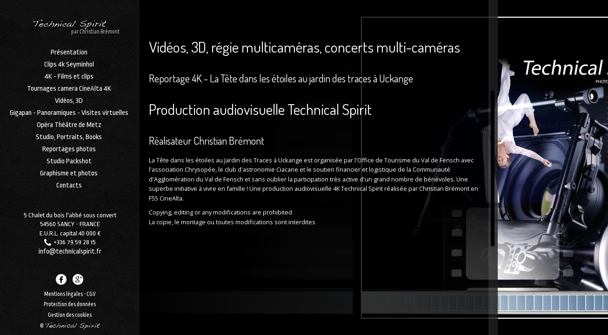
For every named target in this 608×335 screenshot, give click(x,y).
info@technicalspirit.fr (70, 245)
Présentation (68, 56)
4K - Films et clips (68, 81)
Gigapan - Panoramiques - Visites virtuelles (68, 117)
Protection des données (70, 303)
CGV (91, 292)
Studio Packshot (68, 165)
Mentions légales (63, 292)
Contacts (68, 190)
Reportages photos (68, 153)
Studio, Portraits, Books (68, 141)
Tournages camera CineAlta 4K (69, 93)
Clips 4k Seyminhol (69, 69)
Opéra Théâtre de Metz (68, 129)
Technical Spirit (68, 27)
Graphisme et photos (68, 177)
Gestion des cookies (70, 313)
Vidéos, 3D (68, 105)
